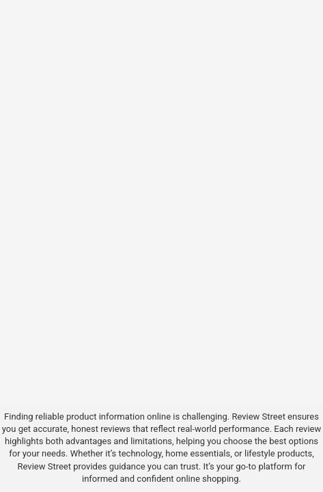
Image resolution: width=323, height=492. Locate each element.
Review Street (258, 416)
